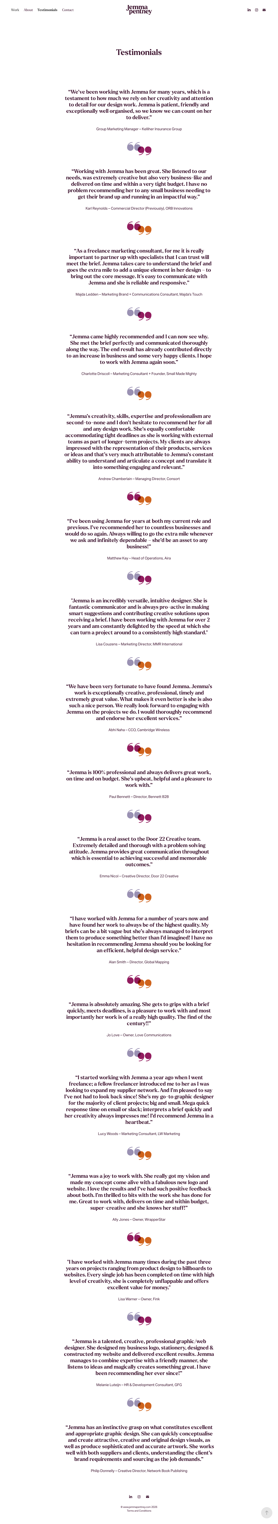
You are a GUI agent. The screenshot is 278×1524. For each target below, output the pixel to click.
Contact (68, 10)
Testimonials (47, 10)
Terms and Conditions (139, 1510)
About (28, 10)
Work (15, 10)
